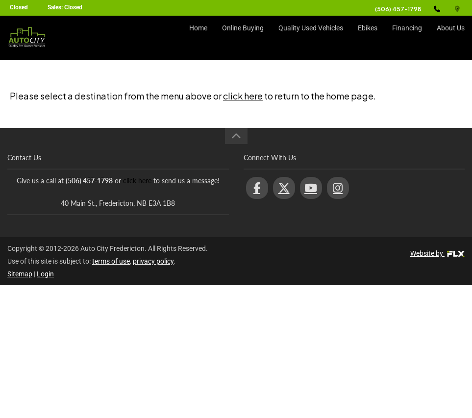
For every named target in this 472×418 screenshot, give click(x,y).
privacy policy (153, 261)
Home (198, 38)
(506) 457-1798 (398, 9)
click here (243, 95)
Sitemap (19, 274)
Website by (437, 253)
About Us (451, 38)
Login (45, 274)
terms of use (111, 261)
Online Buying (243, 38)
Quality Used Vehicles (310, 38)
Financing (407, 38)
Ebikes (367, 38)
